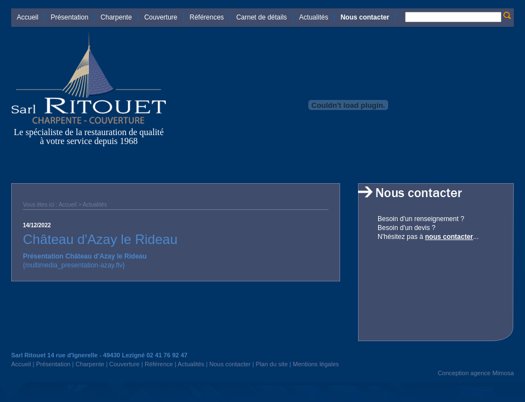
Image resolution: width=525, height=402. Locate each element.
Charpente (116, 17)
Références (207, 17)
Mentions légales (316, 364)
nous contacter (449, 237)
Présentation (69, 17)
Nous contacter (365, 17)
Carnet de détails (261, 17)
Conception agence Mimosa (476, 373)
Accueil (28, 17)
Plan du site (272, 364)
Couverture (160, 17)
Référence (159, 364)
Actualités (313, 17)
